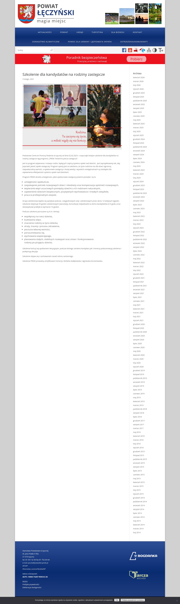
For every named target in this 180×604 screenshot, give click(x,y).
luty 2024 (137, 178)
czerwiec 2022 (138, 255)
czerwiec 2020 (138, 347)
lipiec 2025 (137, 112)
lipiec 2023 (137, 204)
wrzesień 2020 (139, 336)
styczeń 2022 (138, 274)
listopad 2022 (138, 235)
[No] (177, 600)
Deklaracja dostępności (31, 587)
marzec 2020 (138, 359)
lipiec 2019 (137, 390)
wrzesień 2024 (139, 150)
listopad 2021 (138, 282)
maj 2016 (137, 432)
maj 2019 (137, 397)
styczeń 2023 (138, 228)
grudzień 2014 (139, 498)
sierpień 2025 (138, 108)
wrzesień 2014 (139, 505)
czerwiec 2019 (138, 393)
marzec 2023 (138, 220)
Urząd (79, 32)
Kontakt (137, 32)
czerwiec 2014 (138, 517)
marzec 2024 (138, 174)
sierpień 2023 (138, 201)
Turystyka (97, 32)
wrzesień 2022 (139, 243)
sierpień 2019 (138, 386)
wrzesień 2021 (139, 289)
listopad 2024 (138, 143)
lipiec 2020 (137, 343)
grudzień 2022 (139, 232)
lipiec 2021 (137, 297)
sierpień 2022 (138, 247)
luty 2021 (137, 316)
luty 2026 (137, 85)
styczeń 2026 (138, 89)
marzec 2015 (138, 486)
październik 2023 (140, 193)
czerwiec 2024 (138, 162)
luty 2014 (137, 532)
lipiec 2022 (137, 251)
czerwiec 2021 (138, 301)
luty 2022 (137, 270)
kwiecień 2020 (139, 355)
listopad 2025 (138, 97)
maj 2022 (137, 258)
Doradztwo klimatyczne (46, 41)
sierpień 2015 (138, 467)
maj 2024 (137, 166)
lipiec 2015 (137, 471)
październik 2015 (140, 459)
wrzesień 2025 (139, 104)
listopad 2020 (138, 328)
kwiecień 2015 (139, 482)
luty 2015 (137, 490)
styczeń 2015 (138, 494)
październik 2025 (140, 100)
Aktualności (45, 32)
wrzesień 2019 (139, 382)
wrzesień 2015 (139, 463)
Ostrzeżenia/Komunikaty (134, 41)
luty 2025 (137, 131)
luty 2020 (137, 363)
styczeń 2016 (138, 447)
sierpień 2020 (138, 339)
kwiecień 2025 (139, 123)
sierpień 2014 (138, 509)
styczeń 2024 (138, 181)
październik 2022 (140, 239)
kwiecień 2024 (139, 170)
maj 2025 (137, 120)
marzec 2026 (138, 81)
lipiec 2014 (137, 513)
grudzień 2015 (139, 451)
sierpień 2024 (138, 154)
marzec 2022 (138, 266)
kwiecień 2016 (139, 436)
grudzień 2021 (139, 278)
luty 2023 (137, 224)
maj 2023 (137, 212)
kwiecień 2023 (139, 216)
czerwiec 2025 (138, 116)
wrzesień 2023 (139, 197)
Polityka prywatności (30, 584)
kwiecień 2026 (139, 77)
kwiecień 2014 (139, 524)
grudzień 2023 (139, 185)
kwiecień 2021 (139, 309)
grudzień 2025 (139, 93)
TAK (116, 600)
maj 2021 (137, 305)
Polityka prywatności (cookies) (133, 600)
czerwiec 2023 (138, 208)
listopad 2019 (138, 374)
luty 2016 (137, 443)
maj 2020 (137, 351)
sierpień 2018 (138, 413)
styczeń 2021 (138, 320)
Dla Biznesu (117, 32)
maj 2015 (137, 478)
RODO (25, 581)
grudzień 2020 (139, 324)
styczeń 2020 (138, 366)
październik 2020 (140, 332)
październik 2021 (140, 285)
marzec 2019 (138, 405)
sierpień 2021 (138, 293)
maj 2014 (137, 521)
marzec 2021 (138, 312)
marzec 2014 (138, 528)
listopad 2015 (138, 455)
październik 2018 (140, 409)
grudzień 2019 (139, 370)
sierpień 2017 (138, 424)
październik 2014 (140, 501)
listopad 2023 (138, 189)
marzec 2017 (138, 428)
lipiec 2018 (137, 417)
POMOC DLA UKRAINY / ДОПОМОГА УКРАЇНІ (90, 41)
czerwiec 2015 (138, 474)
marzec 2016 (138, 440)
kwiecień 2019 (139, 401)
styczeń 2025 (138, 135)
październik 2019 (140, 378)
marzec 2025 (138, 127)
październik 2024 (140, 147)
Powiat (64, 32)
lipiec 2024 (137, 158)
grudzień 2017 (139, 420)
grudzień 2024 (139, 139)
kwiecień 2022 (139, 262)
